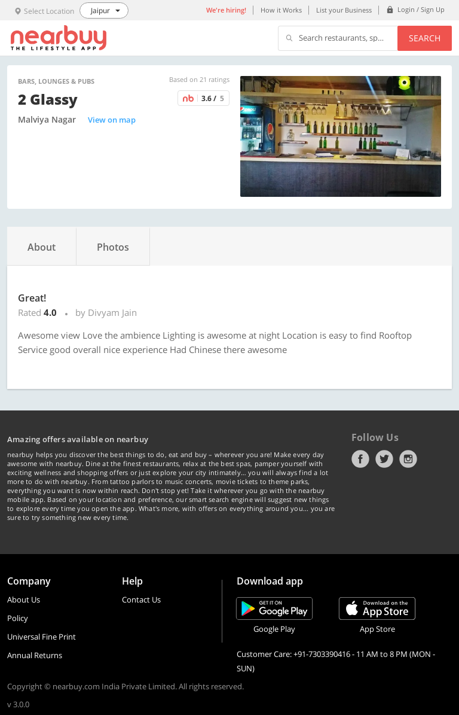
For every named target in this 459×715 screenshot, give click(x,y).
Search (424, 38)
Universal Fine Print (41, 636)
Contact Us (141, 599)
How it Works (281, 9)
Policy (17, 618)
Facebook (360, 459)
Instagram (408, 459)
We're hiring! (226, 9)
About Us (23, 599)
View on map (112, 119)
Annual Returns (34, 655)
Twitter (384, 459)
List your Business (344, 9)
